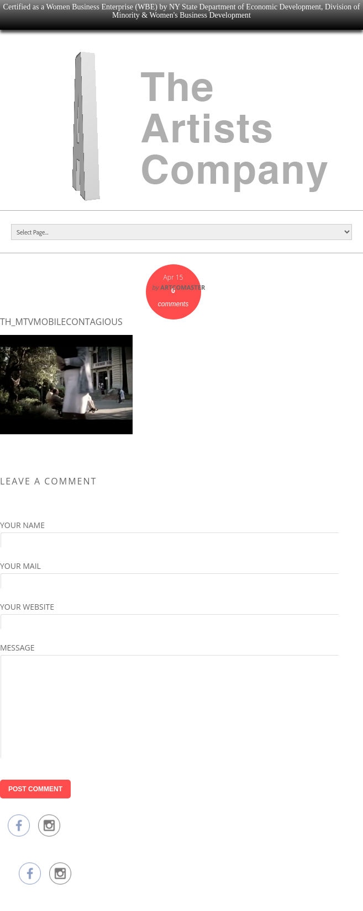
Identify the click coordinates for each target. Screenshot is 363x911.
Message (17, 647)
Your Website (27, 606)
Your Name (22, 525)
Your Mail (20, 566)
